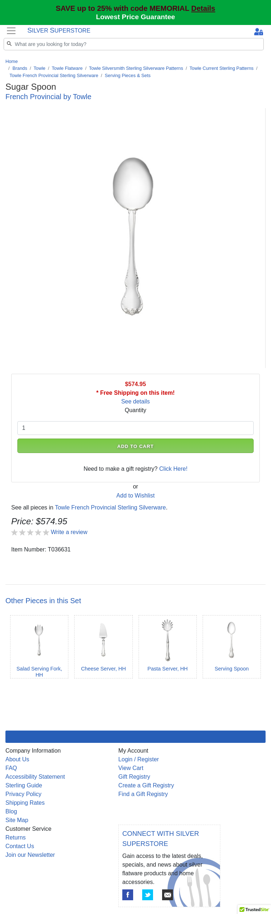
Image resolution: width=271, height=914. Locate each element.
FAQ (11, 768)
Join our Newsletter (30, 855)
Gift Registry (134, 777)
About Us (17, 759)
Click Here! (173, 469)
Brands (20, 68)
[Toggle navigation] (11, 30)
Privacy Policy (23, 794)
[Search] (134, 44)
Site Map (16, 820)
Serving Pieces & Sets (128, 75)
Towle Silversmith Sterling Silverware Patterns (136, 68)
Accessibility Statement (35, 777)
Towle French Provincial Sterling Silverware (53, 75)
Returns (15, 837)
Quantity (136, 410)
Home (11, 61)
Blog (11, 811)
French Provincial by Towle (48, 97)
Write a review (69, 532)
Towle (40, 68)
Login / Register (138, 759)
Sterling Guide (23, 785)
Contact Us (19, 846)
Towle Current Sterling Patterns (222, 68)
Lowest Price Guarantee (135, 17)
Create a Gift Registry (146, 785)
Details (203, 8)
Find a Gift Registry (143, 794)
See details (135, 401)
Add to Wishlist (136, 495)
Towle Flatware (67, 68)
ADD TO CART (135, 446)
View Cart (130, 768)
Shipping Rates (25, 803)
